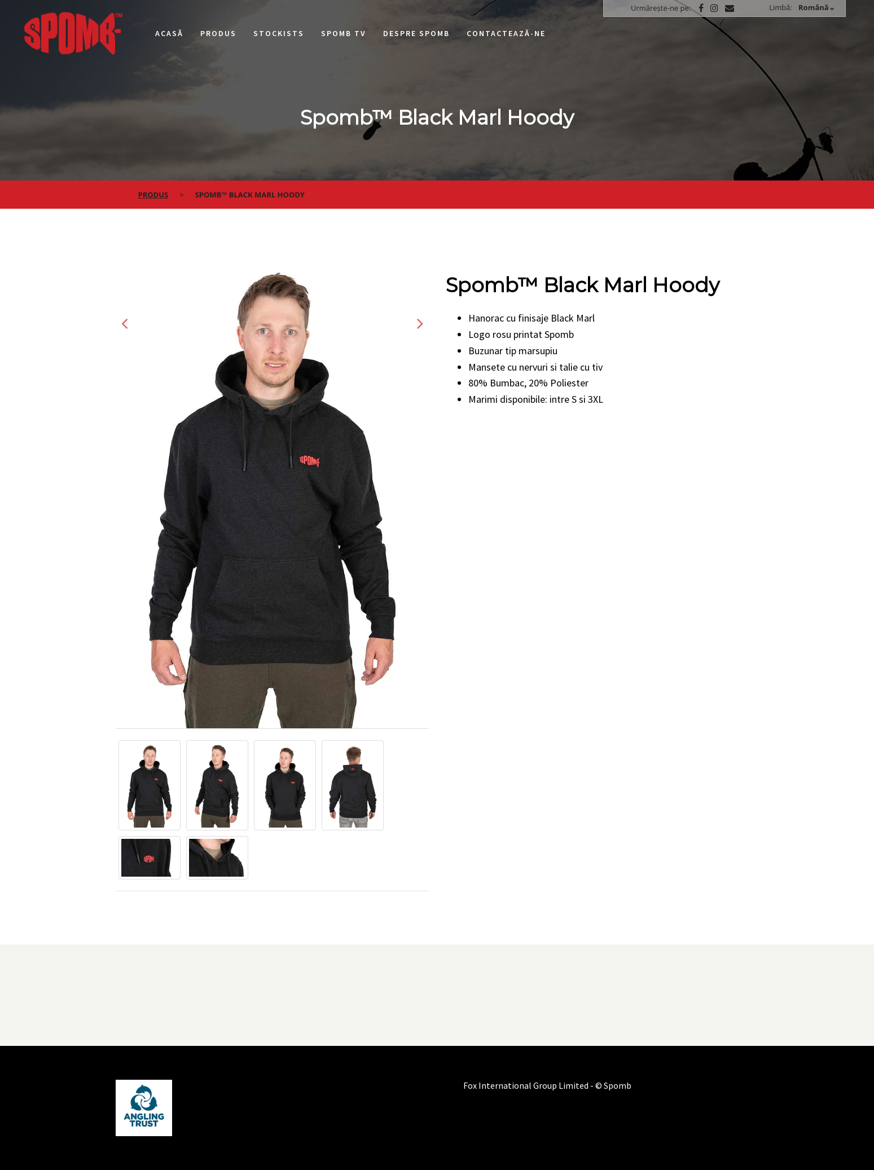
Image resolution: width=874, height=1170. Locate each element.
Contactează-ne (506, 33)
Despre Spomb (416, 33)
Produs (218, 33)
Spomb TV (343, 33)
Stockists (278, 33)
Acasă (169, 33)
